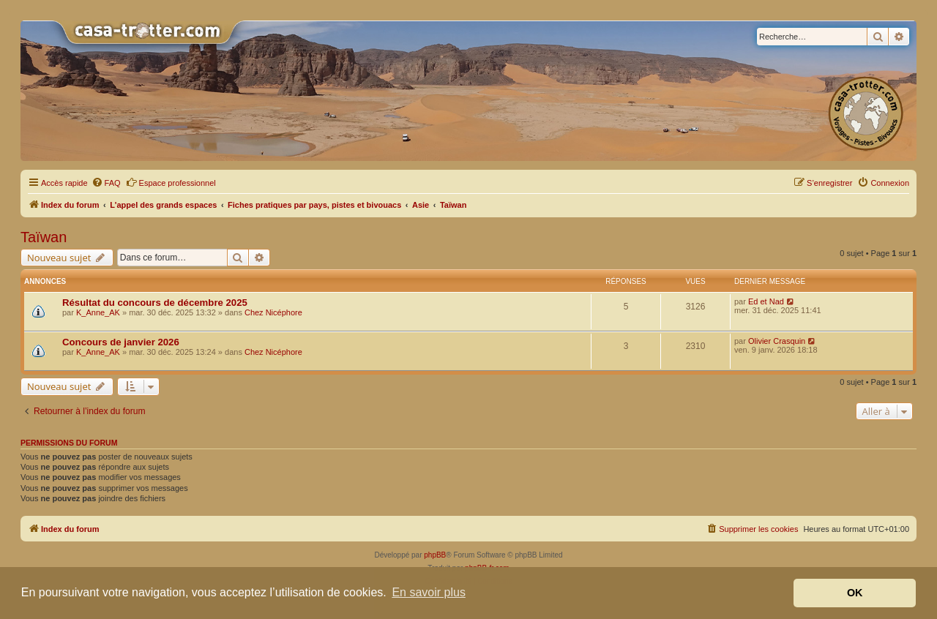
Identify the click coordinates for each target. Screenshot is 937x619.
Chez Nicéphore (273, 312)
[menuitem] (106, 183)
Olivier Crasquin (776, 341)
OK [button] (855, 593)
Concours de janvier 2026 (120, 342)
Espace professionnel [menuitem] (171, 182)
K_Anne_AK (98, 312)
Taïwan (43, 237)
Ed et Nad (766, 301)
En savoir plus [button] (429, 592)
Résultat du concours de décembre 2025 (154, 302)
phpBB (435, 555)
